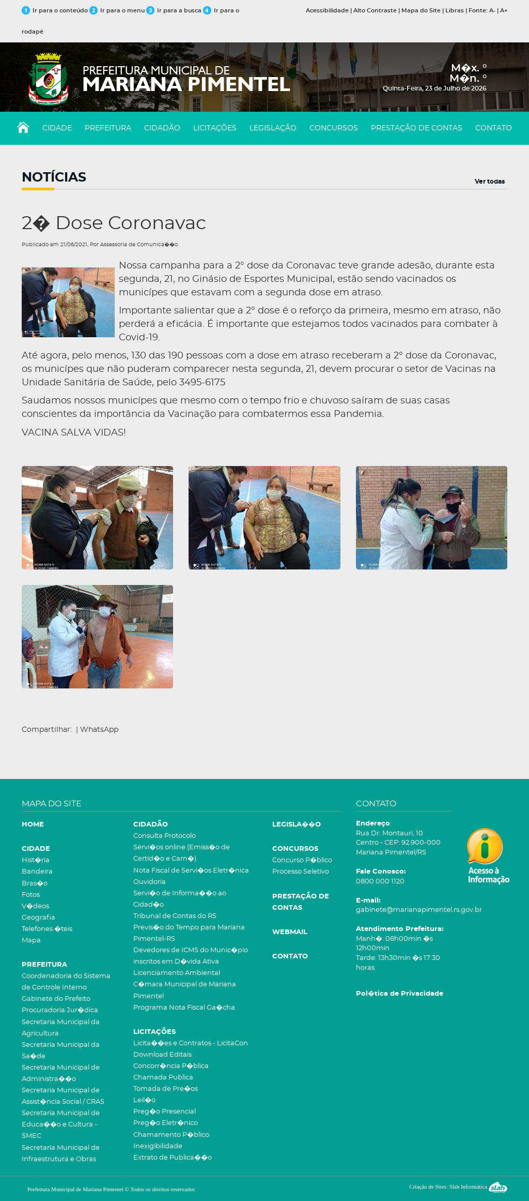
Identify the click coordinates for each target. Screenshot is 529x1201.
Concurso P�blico (302, 860)
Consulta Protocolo (164, 836)
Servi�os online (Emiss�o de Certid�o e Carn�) (181, 853)
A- (492, 10)
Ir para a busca (173, 10)
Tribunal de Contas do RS (174, 916)
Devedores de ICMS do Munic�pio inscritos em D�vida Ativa (190, 956)
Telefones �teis (47, 929)
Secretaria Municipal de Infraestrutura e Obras (61, 1154)
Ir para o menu (117, 10)
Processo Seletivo (300, 871)
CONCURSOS (333, 128)
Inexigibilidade (157, 1146)
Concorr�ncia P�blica (171, 1066)
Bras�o (35, 883)
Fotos (31, 895)
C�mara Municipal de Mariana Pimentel (184, 990)
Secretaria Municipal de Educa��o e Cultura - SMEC (61, 1124)
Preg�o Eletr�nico (165, 1123)
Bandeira (37, 871)
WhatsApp (99, 729)
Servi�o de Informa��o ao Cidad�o (179, 899)
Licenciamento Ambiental (176, 973)
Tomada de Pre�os (165, 1089)
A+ (503, 10)
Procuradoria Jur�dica (60, 1010)
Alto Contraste (375, 10)
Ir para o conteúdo (55, 10)
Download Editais (162, 1055)
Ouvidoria (149, 882)
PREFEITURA (108, 128)
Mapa (31, 940)
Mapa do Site (421, 10)
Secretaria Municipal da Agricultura (61, 1028)
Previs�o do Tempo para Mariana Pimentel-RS (189, 933)
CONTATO (493, 128)
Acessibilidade (327, 10)
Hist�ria (36, 860)
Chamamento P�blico (171, 1135)
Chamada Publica (163, 1077)
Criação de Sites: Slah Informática (458, 1186)
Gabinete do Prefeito (56, 999)
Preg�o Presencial (164, 1111)
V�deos (35, 906)
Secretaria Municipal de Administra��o (61, 1073)
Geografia (38, 917)
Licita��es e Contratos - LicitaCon (190, 1043)
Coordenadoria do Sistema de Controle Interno (66, 982)
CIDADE (57, 128)
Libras (454, 10)
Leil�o (144, 1100)
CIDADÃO (162, 128)
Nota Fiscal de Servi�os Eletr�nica (191, 870)
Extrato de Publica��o (172, 1157)
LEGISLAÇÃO (273, 128)
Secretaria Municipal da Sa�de (61, 1051)
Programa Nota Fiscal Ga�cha (184, 1007)
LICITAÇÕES (215, 128)
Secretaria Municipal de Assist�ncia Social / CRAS (63, 1096)
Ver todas (490, 181)
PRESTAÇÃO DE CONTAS (416, 128)
